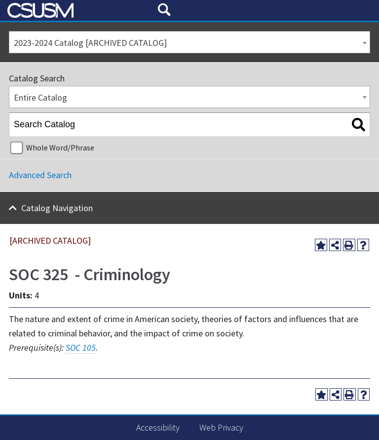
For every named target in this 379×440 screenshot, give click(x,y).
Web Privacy (221, 427)
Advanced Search (40, 175)
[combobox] (189, 42)
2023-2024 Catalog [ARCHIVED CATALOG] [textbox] (90, 42)
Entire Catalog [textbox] (40, 97)
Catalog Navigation (57, 208)
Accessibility (158, 427)
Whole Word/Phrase (60, 147)
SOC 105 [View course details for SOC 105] (81, 347)
